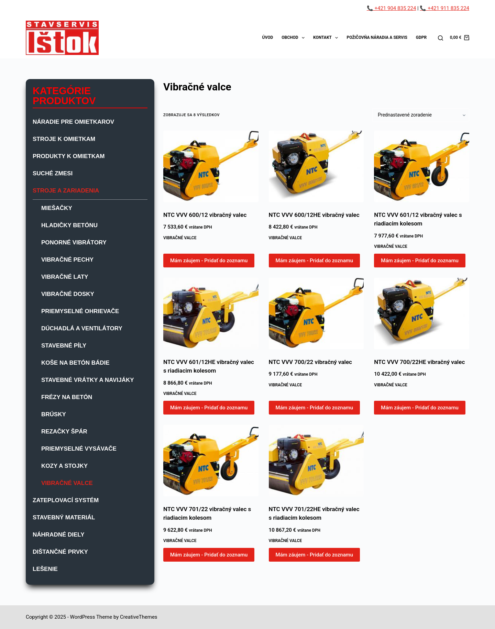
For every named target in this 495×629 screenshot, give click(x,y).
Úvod (267, 37)
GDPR (421, 37)
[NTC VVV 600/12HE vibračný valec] (316, 166)
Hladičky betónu (69, 225)
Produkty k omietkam (68, 156)
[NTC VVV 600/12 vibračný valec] (210, 166)
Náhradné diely (59, 534)
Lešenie (45, 569)
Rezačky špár (64, 431)
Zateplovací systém (66, 500)
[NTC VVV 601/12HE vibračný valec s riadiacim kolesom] (210, 313)
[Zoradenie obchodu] (420, 115)
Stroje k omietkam (64, 139)
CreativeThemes (138, 617)
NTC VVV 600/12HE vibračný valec (314, 214)
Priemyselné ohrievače (80, 311)
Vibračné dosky (67, 294)
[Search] (440, 38)
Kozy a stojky (64, 466)
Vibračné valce (180, 237)
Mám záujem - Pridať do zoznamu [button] (209, 260)
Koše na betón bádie (75, 363)
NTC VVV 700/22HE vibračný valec (419, 361)
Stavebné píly (63, 345)
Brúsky (53, 414)
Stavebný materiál (64, 517)
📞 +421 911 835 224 (444, 8)
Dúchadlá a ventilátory (81, 328)
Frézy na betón (66, 397)
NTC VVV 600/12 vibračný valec (204, 214)
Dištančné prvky (60, 552)
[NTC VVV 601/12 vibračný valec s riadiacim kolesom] (421, 166)
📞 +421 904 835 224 (391, 8)
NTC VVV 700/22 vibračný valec (310, 361)
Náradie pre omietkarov (73, 122)
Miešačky (56, 208)
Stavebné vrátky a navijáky (87, 380)
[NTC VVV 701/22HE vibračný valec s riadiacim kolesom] (316, 460)
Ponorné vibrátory (74, 242)
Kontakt (327, 38)
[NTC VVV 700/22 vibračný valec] (316, 313)
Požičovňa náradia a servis (376, 37)
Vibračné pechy (67, 259)
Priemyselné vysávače (79, 448)
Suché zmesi (53, 173)
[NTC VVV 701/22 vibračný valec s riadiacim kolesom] (210, 460)
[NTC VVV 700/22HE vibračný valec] (421, 313)
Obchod (294, 38)
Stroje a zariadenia (66, 190)
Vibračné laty (64, 277)
